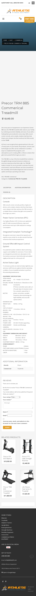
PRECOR (18, 179)
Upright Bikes (5, 525)
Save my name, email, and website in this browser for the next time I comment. (16, 422)
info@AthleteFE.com (11, 560)
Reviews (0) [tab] (6, 192)
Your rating (7, 397)
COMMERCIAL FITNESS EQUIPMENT (7, 538)
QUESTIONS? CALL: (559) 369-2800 (12, 3)
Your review (7, 400)
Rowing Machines (6, 527)
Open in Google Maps (8, 572)
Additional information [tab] (22, 187)
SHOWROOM (29, 20)
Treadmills (24, 179)
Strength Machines (6, 530)
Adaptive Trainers (6, 523)
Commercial (11, 179)
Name (5, 412)
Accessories (4, 535)
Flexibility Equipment (7, 532)
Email (5, 415)
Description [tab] (7, 187)
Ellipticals (4, 518)
